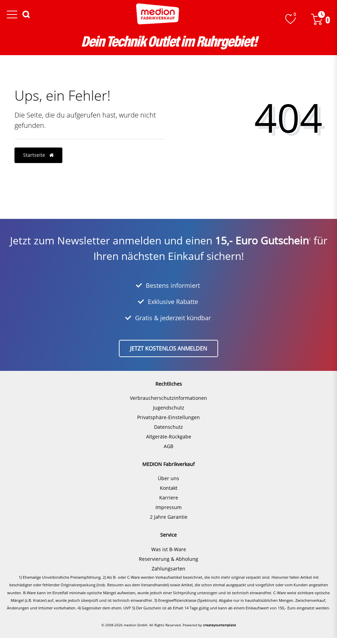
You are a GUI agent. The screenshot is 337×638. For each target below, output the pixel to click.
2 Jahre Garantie (168, 517)
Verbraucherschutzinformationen (168, 398)
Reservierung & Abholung (168, 559)
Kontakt (168, 488)
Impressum (168, 507)
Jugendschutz (168, 407)
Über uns (168, 478)
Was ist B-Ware (168, 549)
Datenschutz (168, 427)
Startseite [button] (38, 155)
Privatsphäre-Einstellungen (168, 417)
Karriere (168, 497)
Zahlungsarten (168, 568)
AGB (168, 446)
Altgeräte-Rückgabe (168, 436)
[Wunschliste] (290, 19)
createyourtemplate (219, 624)
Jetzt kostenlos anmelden (168, 348)
